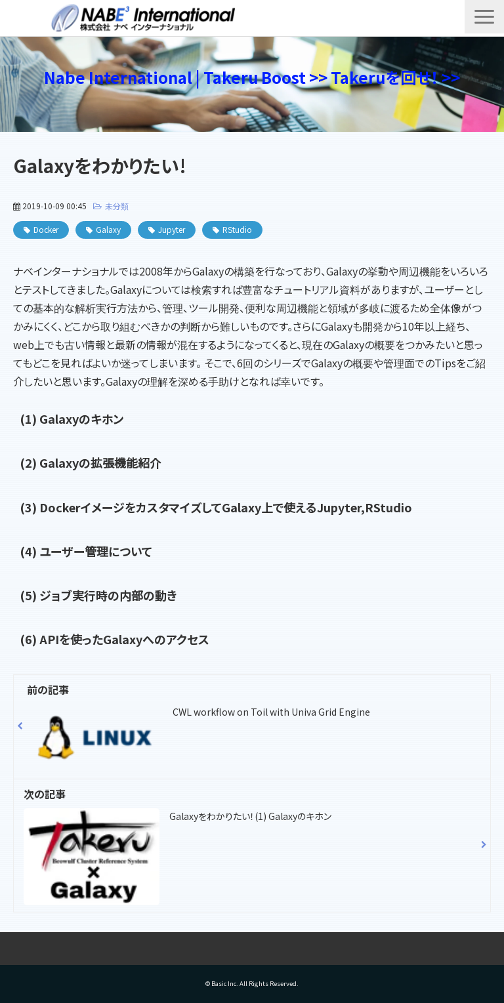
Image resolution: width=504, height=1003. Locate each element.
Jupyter (171, 229)
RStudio (237, 229)
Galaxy (108, 229)
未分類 (117, 205)
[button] (484, 16)
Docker (45, 229)
